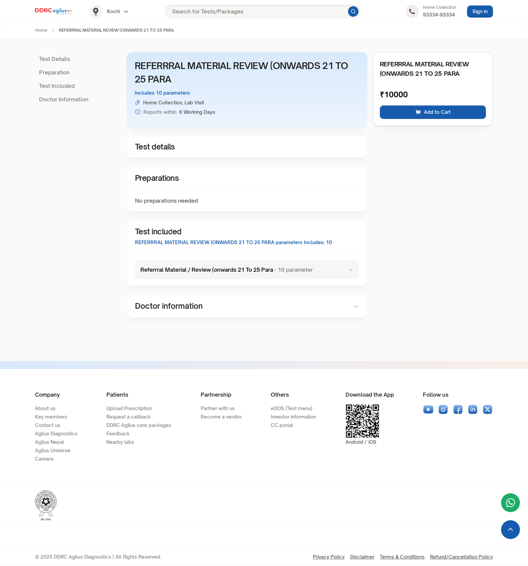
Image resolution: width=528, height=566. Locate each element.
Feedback (118, 433)
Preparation (54, 72)
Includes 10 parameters (162, 93)
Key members (51, 417)
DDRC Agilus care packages (138, 425)
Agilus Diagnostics (56, 433)
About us (45, 408)
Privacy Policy (329, 557)
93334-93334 (439, 15)
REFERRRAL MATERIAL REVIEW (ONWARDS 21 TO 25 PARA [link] (116, 30)
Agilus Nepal (49, 442)
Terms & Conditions (402, 557)
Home (41, 30)
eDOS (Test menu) (291, 408)
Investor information (293, 417)
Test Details (54, 59)
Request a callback (128, 417)
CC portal (282, 425)
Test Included (57, 85)
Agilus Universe (52, 450)
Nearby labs (120, 442)
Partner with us (218, 408)
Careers (44, 459)
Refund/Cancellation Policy (461, 557)
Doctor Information (64, 99)
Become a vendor (221, 417)
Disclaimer (362, 557)
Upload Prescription (129, 408)
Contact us (47, 425)
